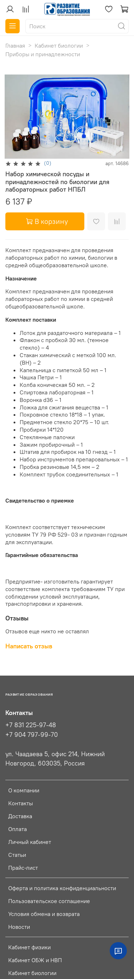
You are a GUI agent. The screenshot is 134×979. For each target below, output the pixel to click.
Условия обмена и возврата (44, 913)
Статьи (17, 854)
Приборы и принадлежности (42, 54)
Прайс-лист (23, 867)
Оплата (17, 828)
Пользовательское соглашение (49, 900)
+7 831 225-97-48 (30, 725)
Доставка (20, 816)
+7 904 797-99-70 (31, 735)
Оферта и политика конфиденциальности (62, 888)
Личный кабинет (29, 841)
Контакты (20, 803)
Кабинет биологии (59, 45)
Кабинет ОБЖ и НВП (35, 960)
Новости (19, 926)
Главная (15, 45)
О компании (23, 790)
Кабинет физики (29, 947)
